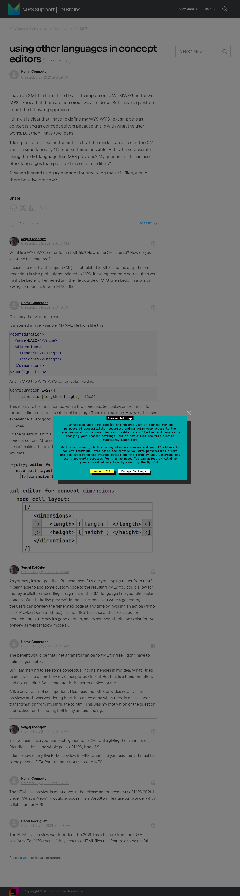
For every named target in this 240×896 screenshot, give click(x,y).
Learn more (129, 440)
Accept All (102, 471)
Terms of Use (145, 455)
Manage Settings (133, 471)
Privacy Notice (109, 455)
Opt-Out (153, 462)
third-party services (86, 459)
